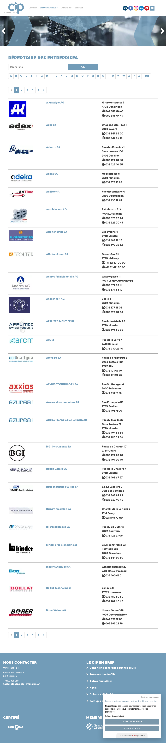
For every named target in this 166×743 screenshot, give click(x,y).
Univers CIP (66, 8)
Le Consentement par (132, 736)
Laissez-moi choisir (131, 721)
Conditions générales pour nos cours (113, 668)
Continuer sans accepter (150, 697)
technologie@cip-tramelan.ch (21, 684)
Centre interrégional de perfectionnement (13, 8)
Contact (79, 8)
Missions (33, 8)
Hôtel (93, 688)
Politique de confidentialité (114, 716)
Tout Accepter (132, 728)
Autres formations (101, 681)
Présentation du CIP (102, 674)
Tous (146, 76)
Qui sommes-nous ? (49, 8)
